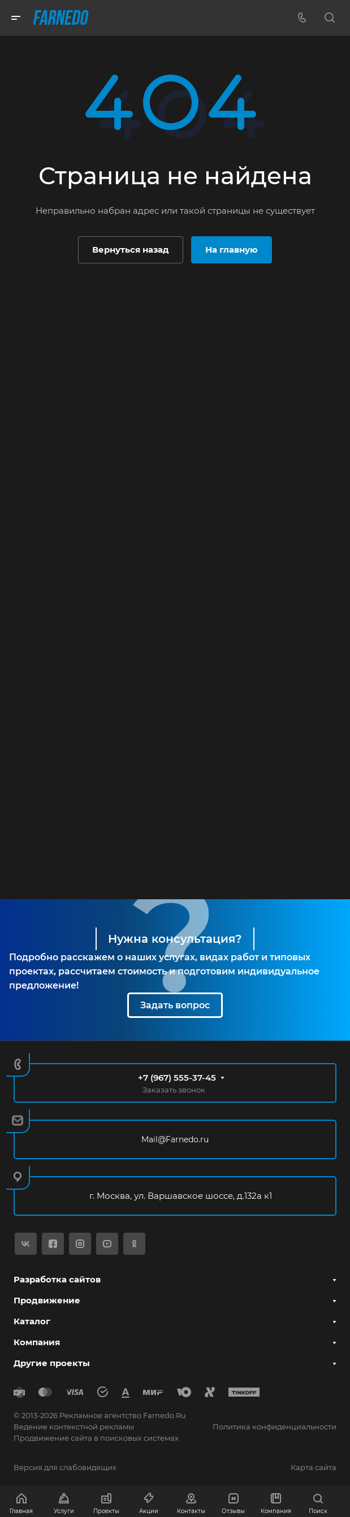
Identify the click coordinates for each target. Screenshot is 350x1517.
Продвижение (47, 1300)
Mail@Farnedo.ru (175, 1139)
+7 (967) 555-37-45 (177, 1077)
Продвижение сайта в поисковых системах (96, 1437)
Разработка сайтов (57, 1279)
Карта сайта (313, 1467)
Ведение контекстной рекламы (74, 1426)
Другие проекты (52, 1363)
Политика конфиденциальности (274, 1426)
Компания (37, 1342)
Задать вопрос (175, 1005)
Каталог (32, 1321)
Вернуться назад (130, 249)
